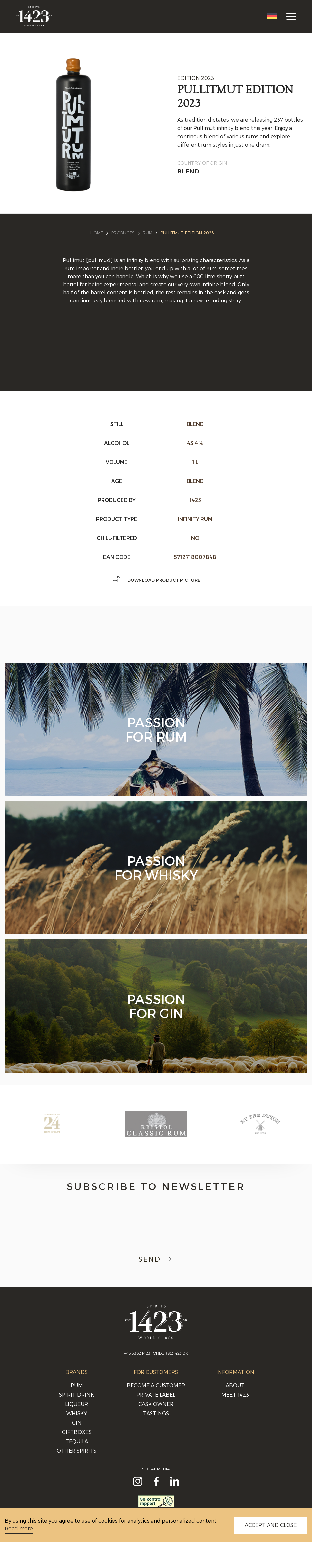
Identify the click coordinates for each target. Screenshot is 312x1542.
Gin (77, 1422)
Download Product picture (156, 580)
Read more (19, 1528)
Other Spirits (76, 1451)
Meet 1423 (235, 1394)
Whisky (76, 1413)
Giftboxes (77, 1432)
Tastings (156, 1413)
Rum (147, 232)
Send (156, 1259)
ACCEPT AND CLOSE (271, 1525)
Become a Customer (156, 1385)
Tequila (76, 1441)
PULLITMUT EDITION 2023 (187, 232)
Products (123, 232)
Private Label (155, 1394)
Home (96, 232)
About (235, 1385)
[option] (52, 1130)
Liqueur (76, 1404)
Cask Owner (155, 1404)
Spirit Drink (76, 1394)
